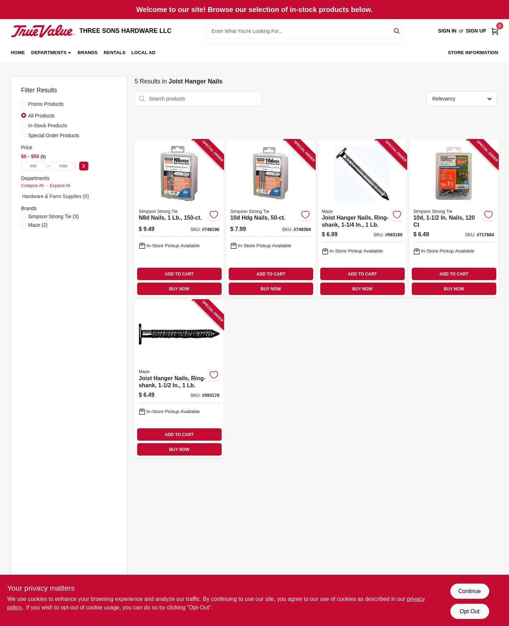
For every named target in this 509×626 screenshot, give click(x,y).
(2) (38, 225)
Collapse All (32, 185)
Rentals (114, 52)
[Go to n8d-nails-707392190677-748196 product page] (179, 219)
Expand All (60, 185)
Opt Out (469, 611)
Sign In (447, 31)
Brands (88, 52)
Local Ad (143, 52)
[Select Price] (83, 166)
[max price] (63, 166)
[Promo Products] (23, 103)
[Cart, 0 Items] (494, 31)
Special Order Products (54, 135)
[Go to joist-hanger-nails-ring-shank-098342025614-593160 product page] (362, 219)
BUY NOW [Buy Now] (179, 288)
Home (18, 52)
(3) (53, 216)
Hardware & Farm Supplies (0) (55, 196)
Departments (48, 52)
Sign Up (476, 31)
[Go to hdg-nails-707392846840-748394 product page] (270, 219)
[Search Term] (305, 31)
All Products (41, 115)
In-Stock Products (48, 125)
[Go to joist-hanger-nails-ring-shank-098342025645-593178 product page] (179, 379)
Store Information (473, 52)
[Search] (397, 30)
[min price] (33, 166)
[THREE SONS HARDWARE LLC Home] (43, 31)
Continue (469, 591)
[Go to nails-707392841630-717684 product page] (453, 219)
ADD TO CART (179, 274)
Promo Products (46, 104)
